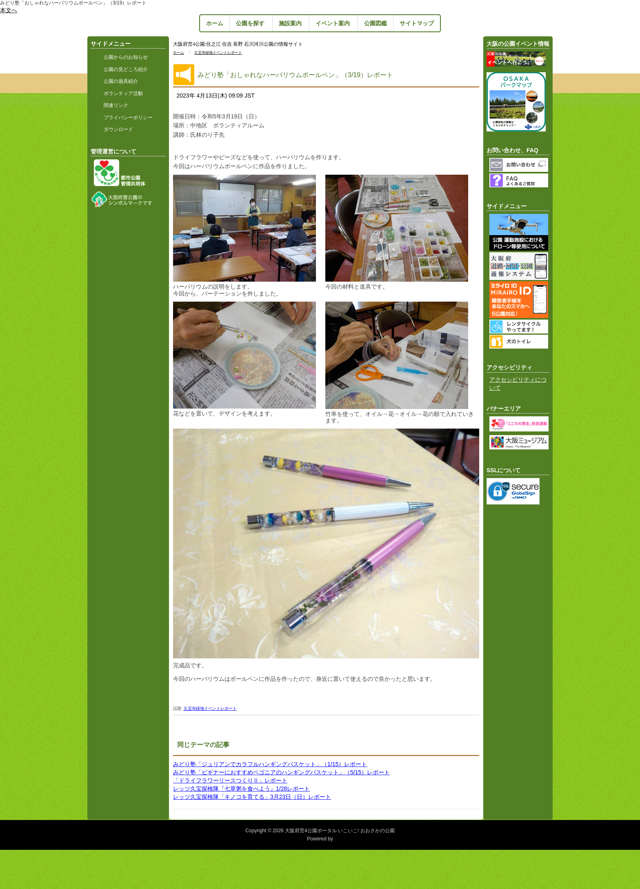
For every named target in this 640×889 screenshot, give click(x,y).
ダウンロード (118, 129)
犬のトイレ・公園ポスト (519, 342)
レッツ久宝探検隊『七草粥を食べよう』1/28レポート (241, 788)
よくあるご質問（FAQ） (519, 180)
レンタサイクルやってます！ (519, 326)
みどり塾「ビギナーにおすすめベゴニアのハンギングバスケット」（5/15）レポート (281, 772)
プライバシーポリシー (128, 117)
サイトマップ (417, 23)
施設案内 (290, 23)
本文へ (8, 10)
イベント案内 (333, 23)
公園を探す (250, 23)
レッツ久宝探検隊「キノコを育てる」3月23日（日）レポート (252, 796)
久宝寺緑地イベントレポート (218, 53)
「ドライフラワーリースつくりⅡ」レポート (230, 780)
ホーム (214, 23)
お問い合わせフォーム (519, 165)
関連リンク (116, 105)
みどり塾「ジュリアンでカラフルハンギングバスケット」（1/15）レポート (270, 764)
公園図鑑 (375, 23)
